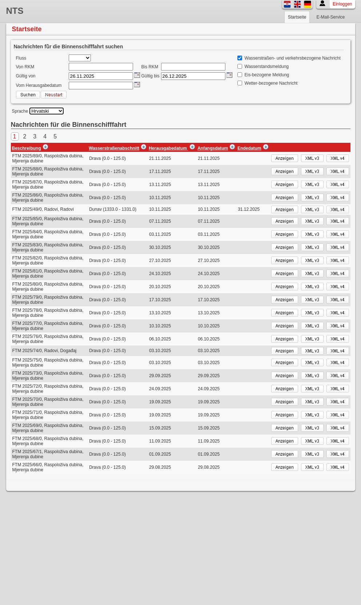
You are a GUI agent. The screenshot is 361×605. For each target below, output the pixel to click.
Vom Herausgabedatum (39, 85)
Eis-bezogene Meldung (267, 74)
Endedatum (249, 148)
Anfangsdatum (212, 148)
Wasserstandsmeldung (267, 66)
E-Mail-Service (330, 17)
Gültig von (26, 75)
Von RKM (25, 66)
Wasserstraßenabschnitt (114, 148)
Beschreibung (26, 148)
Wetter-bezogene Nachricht (271, 83)
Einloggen (342, 4)
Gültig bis (150, 75)
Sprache (20, 111)
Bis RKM (150, 66)
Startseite (297, 17)
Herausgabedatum (168, 148)
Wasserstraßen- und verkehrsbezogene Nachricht (293, 58)
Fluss (21, 58)
